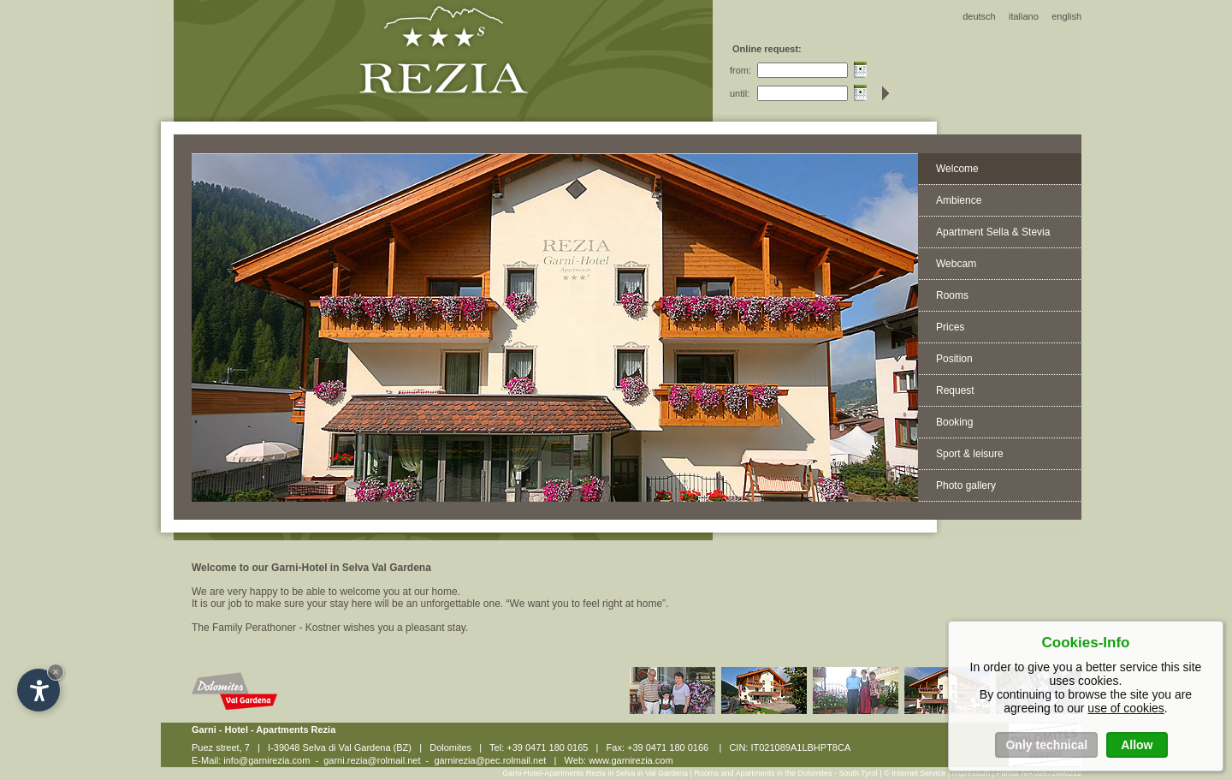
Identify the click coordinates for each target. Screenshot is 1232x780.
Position (954, 359)
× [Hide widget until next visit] (55, 671)
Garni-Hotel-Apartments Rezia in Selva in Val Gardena (596, 773)
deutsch (979, 16)
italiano (1024, 16)
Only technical (1046, 745)
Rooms (952, 295)
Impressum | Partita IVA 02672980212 (1016, 773)
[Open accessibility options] (38, 690)
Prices (950, 327)
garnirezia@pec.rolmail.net (490, 760)
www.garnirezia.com (630, 760)
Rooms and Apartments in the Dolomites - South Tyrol (787, 773)
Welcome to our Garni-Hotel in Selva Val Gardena (311, 568)
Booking (954, 422)
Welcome (957, 169)
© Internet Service (914, 773)
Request (955, 390)
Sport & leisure (970, 454)
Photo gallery (966, 485)
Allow (1136, 745)
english (1066, 16)
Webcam (956, 264)
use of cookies (1125, 708)
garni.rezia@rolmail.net (371, 760)
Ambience (958, 200)
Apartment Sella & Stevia (993, 232)
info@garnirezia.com (266, 760)
